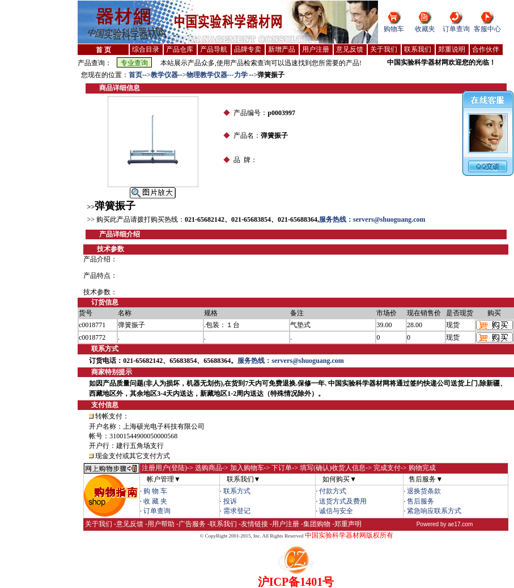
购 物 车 (155, 491)
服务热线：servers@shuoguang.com (372, 219)
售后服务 (420, 501)
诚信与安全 (336, 511)
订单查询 (456, 29)
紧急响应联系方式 (434, 511)
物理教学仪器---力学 (217, 75)
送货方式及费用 (343, 501)
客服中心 (487, 29)
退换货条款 (424, 491)
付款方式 (332, 491)
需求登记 (236, 511)
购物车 (394, 29)
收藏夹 (425, 29)
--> (146, 75)
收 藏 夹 (155, 501)
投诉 (230, 501)
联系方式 (236, 491)
